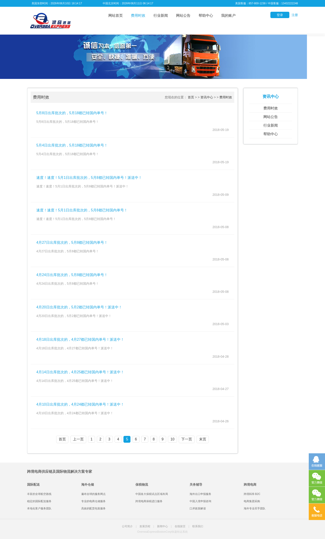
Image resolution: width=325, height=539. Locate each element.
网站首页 (115, 15)
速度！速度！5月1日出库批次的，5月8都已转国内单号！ (82, 210)
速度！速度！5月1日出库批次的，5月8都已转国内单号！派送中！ (89, 178)
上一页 (78, 439)
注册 (295, 15)
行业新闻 (160, 15)
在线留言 (180, 526)
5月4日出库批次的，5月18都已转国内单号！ (72, 145)
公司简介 (127, 526)
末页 (202, 439)
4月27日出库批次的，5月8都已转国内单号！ (72, 242)
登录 (280, 15)
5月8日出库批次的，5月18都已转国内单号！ (72, 113)
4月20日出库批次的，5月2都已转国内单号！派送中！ (79, 307)
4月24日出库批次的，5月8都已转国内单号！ (72, 275)
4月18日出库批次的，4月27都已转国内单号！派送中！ (80, 339)
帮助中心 (206, 15)
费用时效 (138, 15)
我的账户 (228, 15)
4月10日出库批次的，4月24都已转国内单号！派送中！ (80, 404)
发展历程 (144, 526)
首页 (191, 97)
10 (172, 439)
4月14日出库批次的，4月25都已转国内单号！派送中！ (80, 372)
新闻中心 (162, 526)
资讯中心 (206, 97)
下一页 (186, 439)
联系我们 (197, 526)
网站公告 (183, 15)
